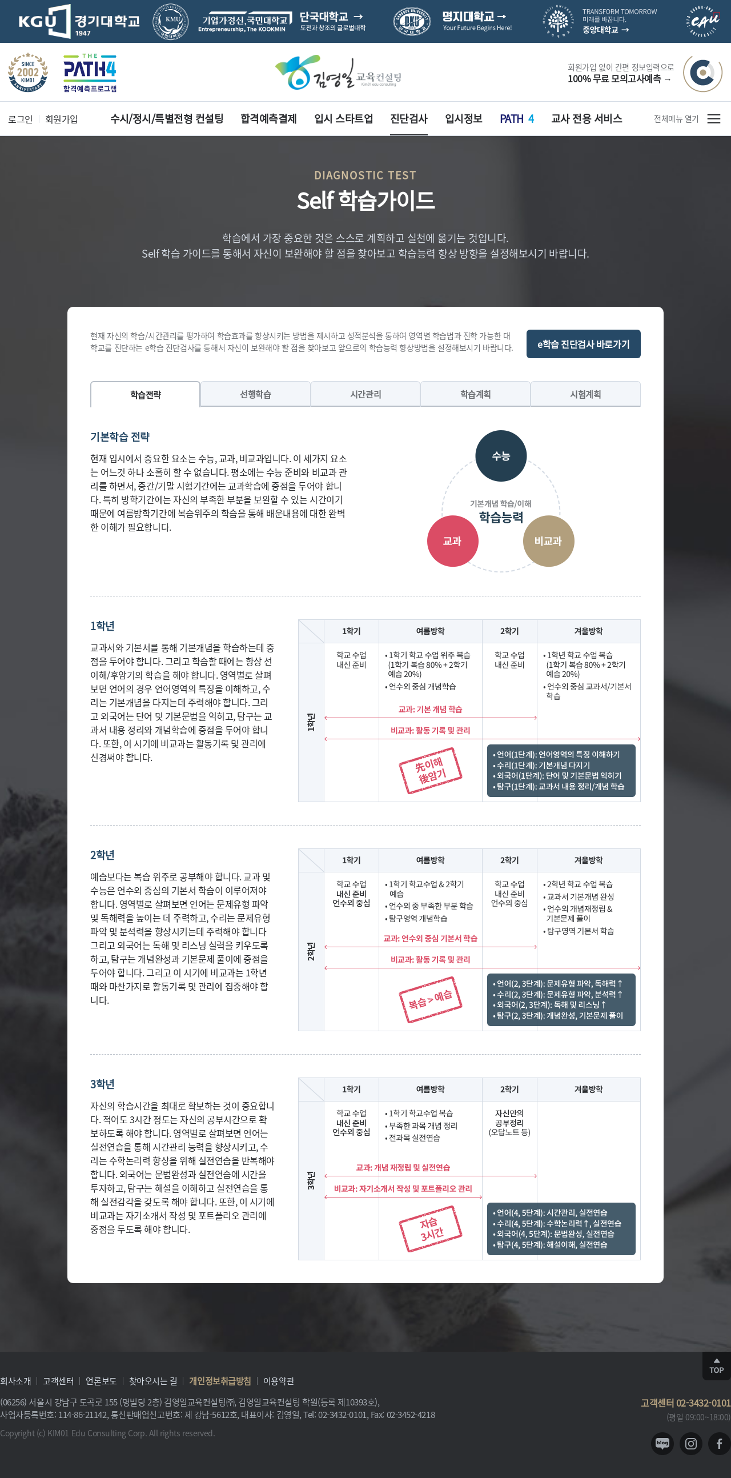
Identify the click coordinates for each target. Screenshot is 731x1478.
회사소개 (15, 1381)
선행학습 (255, 394)
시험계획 (585, 394)
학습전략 (145, 394)
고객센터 (58, 1381)
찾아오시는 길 (153, 1381)
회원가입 (61, 119)
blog (662, 1443)
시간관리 (365, 394)
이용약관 (278, 1381)
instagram (691, 1443)
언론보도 (101, 1381)
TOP (716, 1366)
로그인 (20, 119)
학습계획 (475, 394)
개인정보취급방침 (220, 1381)
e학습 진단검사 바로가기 (583, 344)
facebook (719, 1443)
